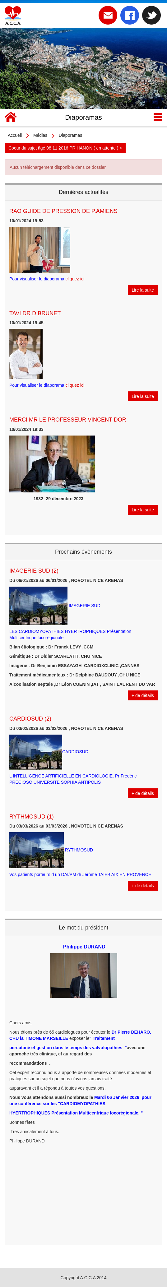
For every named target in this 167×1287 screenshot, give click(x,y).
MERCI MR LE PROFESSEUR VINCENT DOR (67, 420)
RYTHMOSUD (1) (31, 817)
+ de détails (143, 695)
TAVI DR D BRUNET (35, 313)
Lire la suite (143, 290)
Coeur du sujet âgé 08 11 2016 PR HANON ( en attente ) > (65, 147)
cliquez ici (75, 278)
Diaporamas (70, 135)
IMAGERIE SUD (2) (33, 571)
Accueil (15, 135)
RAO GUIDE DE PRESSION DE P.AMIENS (63, 211)
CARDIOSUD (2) (30, 719)
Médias (40, 135)
